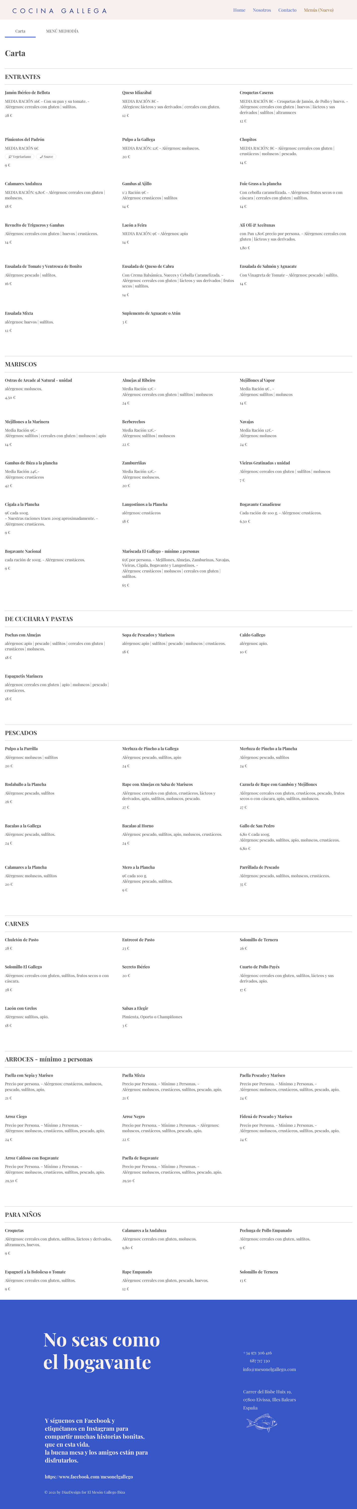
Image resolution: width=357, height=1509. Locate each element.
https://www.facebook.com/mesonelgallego (89, 1477)
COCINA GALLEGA (60, 11)
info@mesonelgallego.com (269, 1369)
